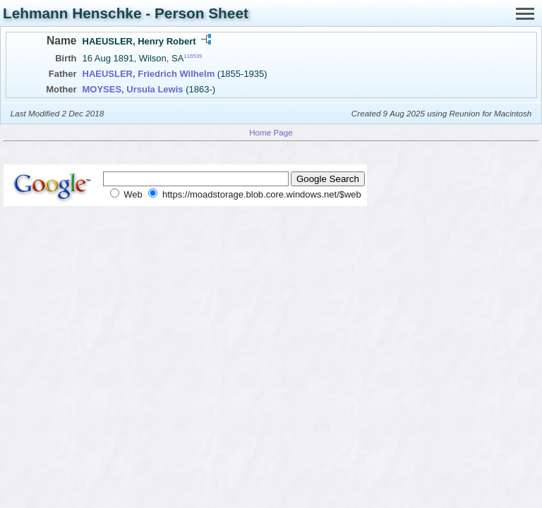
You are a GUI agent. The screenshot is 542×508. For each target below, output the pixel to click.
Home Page (271, 132)
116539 (192, 56)
